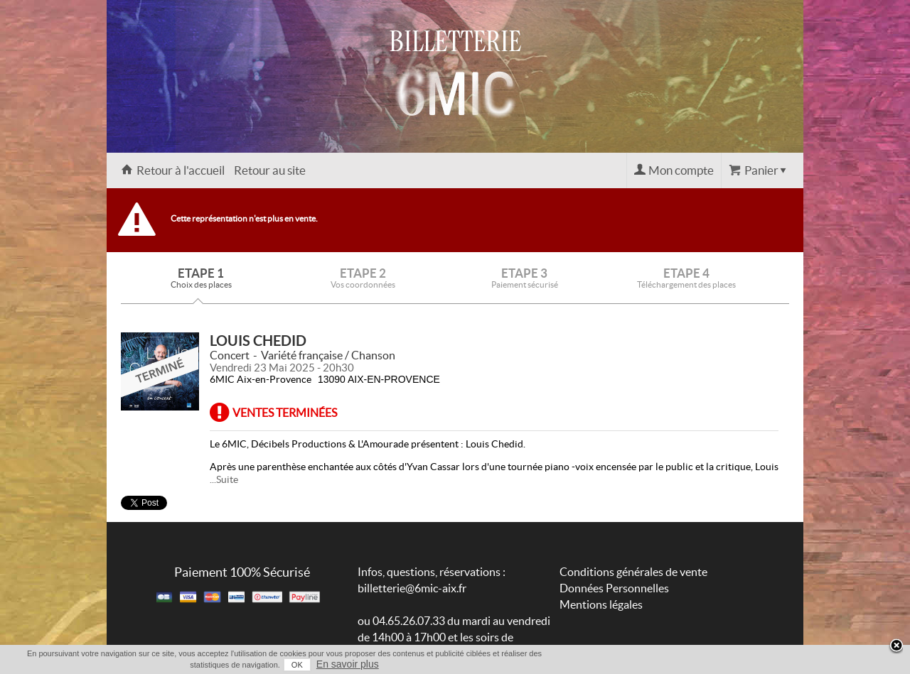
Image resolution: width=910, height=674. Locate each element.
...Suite (224, 479)
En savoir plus (347, 664)
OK (297, 665)
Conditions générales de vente (633, 571)
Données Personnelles (614, 588)
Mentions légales (601, 604)
